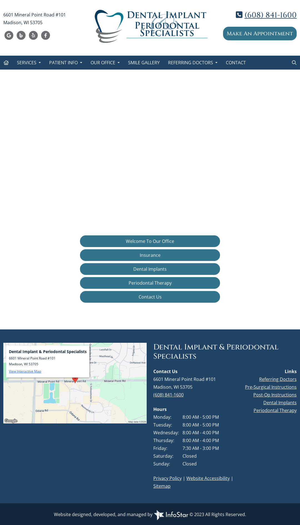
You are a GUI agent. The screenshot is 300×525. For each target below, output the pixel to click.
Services (27, 63)
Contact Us (150, 297)
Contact (236, 63)
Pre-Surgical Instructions (271, 387)
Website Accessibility (208, 478)
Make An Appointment (260, 33)
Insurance (150, 255)
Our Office (103, 63)
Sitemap (162, 486)
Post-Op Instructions (275, 395)
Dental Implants (150, 269)
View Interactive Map (25, 371)
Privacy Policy (167, 478)
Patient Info (64, 63)
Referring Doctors (191, 63)
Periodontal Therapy (150, 283)
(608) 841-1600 (270, 15)
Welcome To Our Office (150, 241)
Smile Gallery (144, 63)
